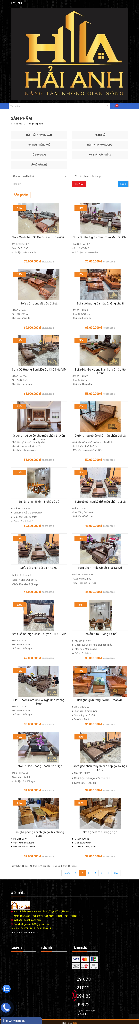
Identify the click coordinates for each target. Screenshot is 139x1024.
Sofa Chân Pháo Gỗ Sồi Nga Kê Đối (100, 567)
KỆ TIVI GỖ (100, 135)
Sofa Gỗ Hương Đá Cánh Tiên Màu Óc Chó (100, 237)
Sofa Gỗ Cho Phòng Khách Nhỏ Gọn (39, 766)
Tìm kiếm (79, 184)
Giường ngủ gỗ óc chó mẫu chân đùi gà (100, 435)
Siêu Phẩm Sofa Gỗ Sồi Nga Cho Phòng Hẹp (39, 701)
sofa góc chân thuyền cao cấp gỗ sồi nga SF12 (100, 767)
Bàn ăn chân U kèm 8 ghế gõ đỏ (38, 501)
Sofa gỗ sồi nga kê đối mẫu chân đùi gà (100, 501)
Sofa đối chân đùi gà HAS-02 (39, 567)
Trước (67, 873)
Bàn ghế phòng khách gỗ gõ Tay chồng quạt (39, 833)
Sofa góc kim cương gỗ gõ (100, 832)
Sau (116, 873)
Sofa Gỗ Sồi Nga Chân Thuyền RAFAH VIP (39, 634)
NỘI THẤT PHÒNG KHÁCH (39, 135)
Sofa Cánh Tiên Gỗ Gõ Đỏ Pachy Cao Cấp (39, 237)
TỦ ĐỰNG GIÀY (39, 155)
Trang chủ (17, 123)
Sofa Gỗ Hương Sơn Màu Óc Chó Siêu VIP (39, 369)
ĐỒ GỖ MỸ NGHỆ (39, 165)
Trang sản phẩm (35, 123)
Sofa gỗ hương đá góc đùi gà (39, 303)
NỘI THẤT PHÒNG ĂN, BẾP (100, 145)
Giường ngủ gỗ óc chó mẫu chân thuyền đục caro (39, 437)
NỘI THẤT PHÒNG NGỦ (39, 145)
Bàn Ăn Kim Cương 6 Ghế (100, 634)
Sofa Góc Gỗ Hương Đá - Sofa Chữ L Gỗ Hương (100, 371)
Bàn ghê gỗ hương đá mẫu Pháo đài (100, 700)
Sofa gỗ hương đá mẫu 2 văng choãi (100, 303)
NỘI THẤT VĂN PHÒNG (100, 155)
